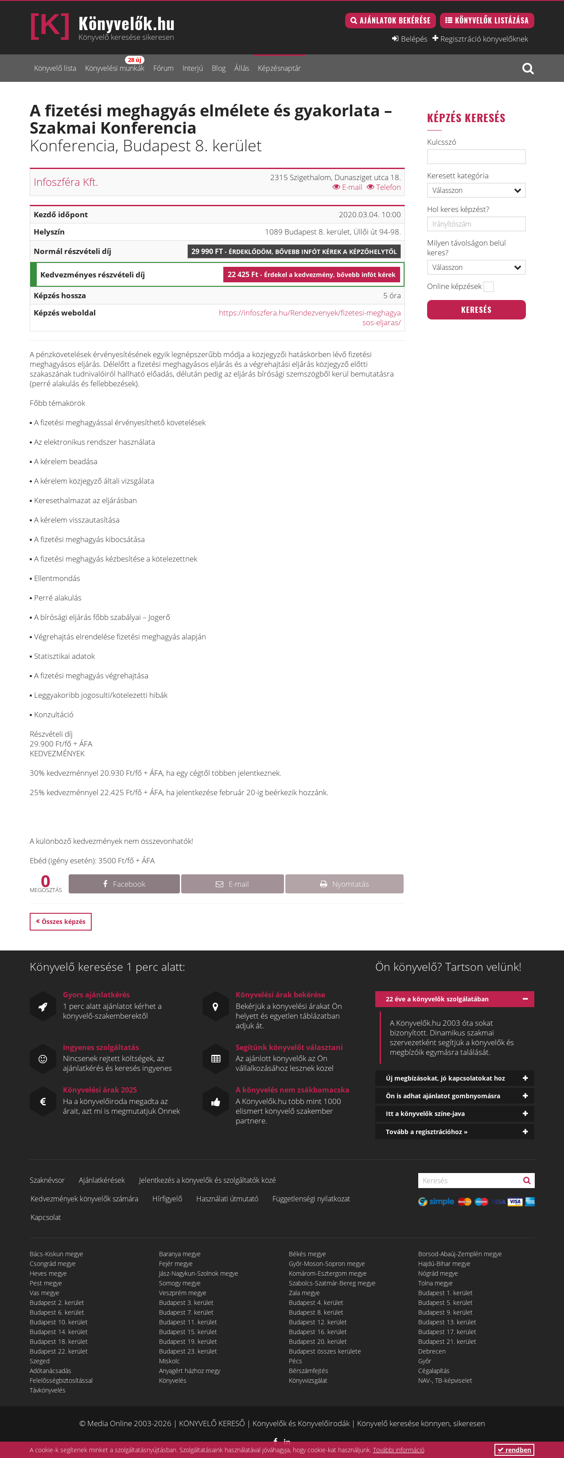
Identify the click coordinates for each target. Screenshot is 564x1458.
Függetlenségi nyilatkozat (311, 1199)
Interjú (193, 68)
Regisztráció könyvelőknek (484, 38)
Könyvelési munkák (114, 64)
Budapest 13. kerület (447, 1322)
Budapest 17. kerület (447, 1331)
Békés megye (307, 1254)
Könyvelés (173, 1380)
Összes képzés (64, 921)
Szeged (40, 1361)
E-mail (347, 187)
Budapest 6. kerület (57, 1312)
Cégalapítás (434, 1370)
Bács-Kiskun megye (56, 1254)
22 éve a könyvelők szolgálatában (437, 999)
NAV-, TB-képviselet (445, 1380)
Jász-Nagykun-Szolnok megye (198, 1273)
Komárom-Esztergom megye (328, 1273)
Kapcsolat (46, 1217)
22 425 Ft (312, 274)
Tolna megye (435, 1283)
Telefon (384, 187)
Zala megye (304, 1293)
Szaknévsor (47, 1180)
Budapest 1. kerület (445, 1293)
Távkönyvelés (48, 1390)
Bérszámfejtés (308, 1370)
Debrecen (432, 1351)
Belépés (414, 38)
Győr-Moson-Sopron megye (327, 1263)
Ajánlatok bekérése (395, 20)
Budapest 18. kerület (59, 1341)
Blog (219, 68)
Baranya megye (180, 1254)
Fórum (163, 68)
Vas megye (44, 1293)
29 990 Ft (294, 251)
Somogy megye (180, 1283)
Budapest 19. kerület (188, 1341)
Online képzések (454, 286)
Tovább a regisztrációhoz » (427, 1131)
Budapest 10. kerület (59, 1322)
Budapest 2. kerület (57, 1302)
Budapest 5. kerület (445, 1302)
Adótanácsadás (50, 1370)
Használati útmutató (227, 1199)
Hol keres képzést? (458, 209)
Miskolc (169, 1361)
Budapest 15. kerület (188, 1331)
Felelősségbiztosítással (61, 1380)
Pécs (295, 1361)
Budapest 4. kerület (316, 1302)
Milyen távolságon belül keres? (466, 248)
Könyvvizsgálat (308, 1380)
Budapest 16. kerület (318, 1331)
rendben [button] (514, 1450)
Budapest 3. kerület (186, 1302)
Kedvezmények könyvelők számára (84, 1199)
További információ (398, 1450)
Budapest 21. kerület (447, 1341)
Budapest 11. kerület (188, 1322)
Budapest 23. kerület (188, 1351)
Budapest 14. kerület (59, 1331)
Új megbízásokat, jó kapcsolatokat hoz (445, 1078)
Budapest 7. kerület (186, 1312)
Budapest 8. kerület (316, 1312)
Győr (424, 1361)
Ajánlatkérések (102, 1180)
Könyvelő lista (55, 68)
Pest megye (46, 1283)
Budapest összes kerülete (325, 1351)
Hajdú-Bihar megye (444, 1263)
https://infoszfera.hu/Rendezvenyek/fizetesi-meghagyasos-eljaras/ (310, 317)
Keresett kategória (458, 176)
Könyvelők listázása (492, 20)
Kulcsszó (441, 142)
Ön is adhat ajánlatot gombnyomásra (443, 1096)
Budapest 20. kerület (318, 1341)
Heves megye (48, 1273)
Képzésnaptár (279, 68)
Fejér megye (176, 1263)
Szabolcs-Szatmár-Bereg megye (332, 1283)
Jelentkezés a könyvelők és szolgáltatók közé (207, 1180)
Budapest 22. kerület (59, 1351)
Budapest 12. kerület (318, 1322)
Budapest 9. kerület (445, 1312)
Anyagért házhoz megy (189, 1370)
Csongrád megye (53, 1263)
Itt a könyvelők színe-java (425, 1113)
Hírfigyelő (167, 1199)
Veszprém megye (182, 1293)
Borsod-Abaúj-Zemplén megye (460, 1254)
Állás (241, 68)
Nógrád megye (438, 1273)
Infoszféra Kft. (66, 181)
